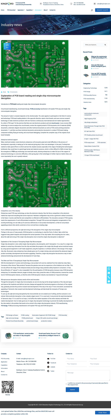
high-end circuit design (12, 318)
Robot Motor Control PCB (91, 150)
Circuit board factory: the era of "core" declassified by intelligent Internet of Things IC (50, 335)
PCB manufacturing (95, 99)
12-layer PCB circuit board (92, 159)
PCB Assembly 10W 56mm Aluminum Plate (92, 155)
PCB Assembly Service (95, 95)
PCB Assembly (11, 10)
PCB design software (12, 315)
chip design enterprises (91, 123)
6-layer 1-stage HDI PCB (91, 139)
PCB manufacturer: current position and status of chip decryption (23, 334)
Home (2, 10)
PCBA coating (26, 315)
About (45, 10)
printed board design (34, 321)
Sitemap (80, 405)
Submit (72, 390)
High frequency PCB (90, 119)
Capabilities (29, 10)
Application (21, 10)
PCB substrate (88, 147)
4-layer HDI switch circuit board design (49, 318)
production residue (48, 321)
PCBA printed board (28, 318)
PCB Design (95, 92)
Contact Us (52, 10)
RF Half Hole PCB (89, 132)
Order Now (102, 413)
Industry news (95, 102)
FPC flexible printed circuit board (94, 135)
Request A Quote (102, 10)
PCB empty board (89, 143)
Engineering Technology (95, 88)
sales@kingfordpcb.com (103, 3)
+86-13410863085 (79, 3)
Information (38, 10)
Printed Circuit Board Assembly (15, 321)
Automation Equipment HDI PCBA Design (45, 315)
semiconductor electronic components (91, 114)
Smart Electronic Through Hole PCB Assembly (94, 127)
